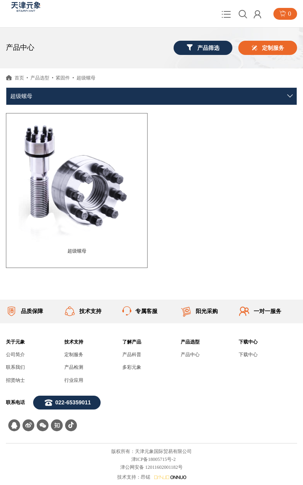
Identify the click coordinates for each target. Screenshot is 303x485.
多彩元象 (131, 367)
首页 (19, 78)
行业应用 (73, 380)
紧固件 (63, 78)
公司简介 (15, 354)
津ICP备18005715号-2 (153, 459)
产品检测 (73, 367)
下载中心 (248, 354)
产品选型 (39, 78)
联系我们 (15, 367)
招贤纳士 (15, 380)
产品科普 (131, 354)
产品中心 (190, 354)
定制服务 (73, 354)
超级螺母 (86, 78)
